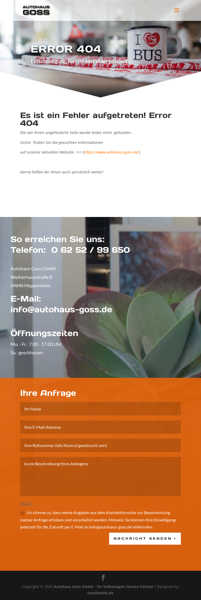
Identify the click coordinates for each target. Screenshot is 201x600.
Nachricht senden (143, 564)
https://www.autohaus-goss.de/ (111, 152)
